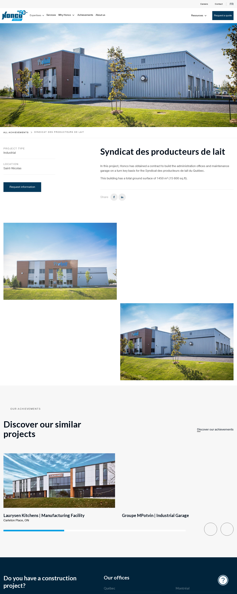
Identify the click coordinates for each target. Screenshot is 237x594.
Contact (219, 4)
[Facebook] (114, 197)
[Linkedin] (122, 197)
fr (232, 4)
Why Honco (66, 15)
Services (51, 15)
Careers (204, 4)
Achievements (85, 15)
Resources (199, 15)
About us (100, 15)
